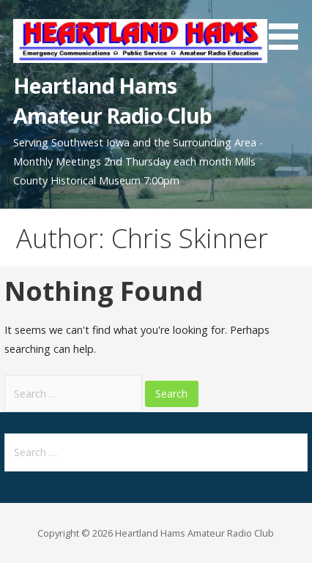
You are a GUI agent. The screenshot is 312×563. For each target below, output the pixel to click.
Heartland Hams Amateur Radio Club (112, 100)
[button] (288, 27)
